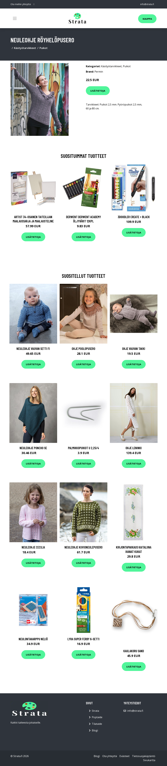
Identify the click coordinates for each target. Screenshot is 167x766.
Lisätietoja (97, 90)
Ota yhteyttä (109, 756)
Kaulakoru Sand (133, 651)
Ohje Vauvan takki (133, 348)
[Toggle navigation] (15, 18)
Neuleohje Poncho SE (33, 448)
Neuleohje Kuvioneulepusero (83, 547)
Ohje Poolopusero (83, 348)
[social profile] (34, 4)
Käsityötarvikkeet (25, 48)
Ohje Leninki (134, 448)
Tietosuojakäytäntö (143, 756)
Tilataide (97, 724)
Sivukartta (149, 760)
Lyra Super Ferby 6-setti (83, 639)
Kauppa (147, 18)
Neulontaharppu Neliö (33, 639)
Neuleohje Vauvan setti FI (33, 348)
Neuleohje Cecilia (33, 547)
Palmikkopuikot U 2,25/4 (83, 448)
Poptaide (97, 717)
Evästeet (124, 756)
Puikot (44, 48)
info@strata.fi (147, 4)
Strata (95, 710)
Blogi (95, 730)
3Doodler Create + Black (134, 217)
